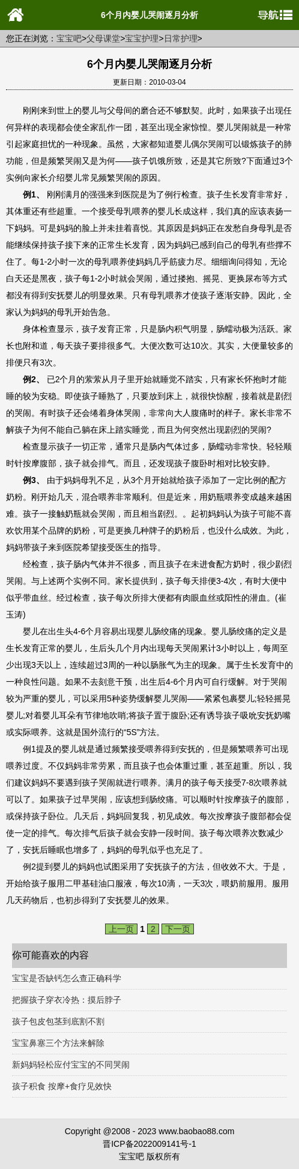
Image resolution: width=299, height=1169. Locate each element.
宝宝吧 (69, 38)
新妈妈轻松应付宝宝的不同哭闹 (71, 1064)
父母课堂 (103, 38)
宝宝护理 (142, 38)
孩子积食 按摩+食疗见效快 (62, 1086)
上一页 (121, 929)
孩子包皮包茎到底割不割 (58, 1021)
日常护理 (181, 38)
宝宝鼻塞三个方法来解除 (58, 1043)
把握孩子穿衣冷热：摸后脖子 (66, 1000)
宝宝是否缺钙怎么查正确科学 (66, 978)
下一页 (177, 929)
